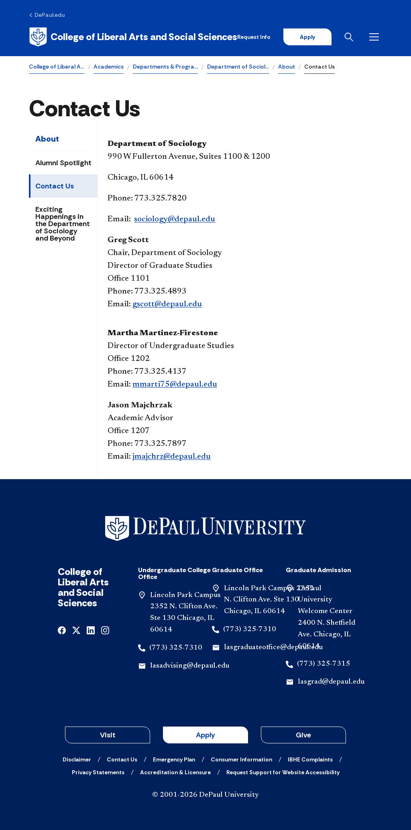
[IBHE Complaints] (310, 759)
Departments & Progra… (165, 66)
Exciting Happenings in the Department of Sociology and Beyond (62, 223)
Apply (307, 36)
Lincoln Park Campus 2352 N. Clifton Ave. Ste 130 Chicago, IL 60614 (269, 600)
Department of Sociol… (238, 66)
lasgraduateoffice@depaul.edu (273, 647)
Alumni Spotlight (63, 163)
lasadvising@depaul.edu (189, 666)
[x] (76, 630)
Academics (109, 66)
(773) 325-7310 (175, 648)
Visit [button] (108, 735)
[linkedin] (91, 630)
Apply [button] (205, 735)
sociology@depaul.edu (174, 219)
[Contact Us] (122, 759)
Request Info (254, 36)
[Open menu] (375, 36)
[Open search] (350, 36)
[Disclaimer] (77, 759)
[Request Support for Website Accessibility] (283, 772)
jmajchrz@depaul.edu (171, 457)
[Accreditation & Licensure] (175, 772)
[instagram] (105, 630)
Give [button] (303, 735)
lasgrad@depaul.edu (331, 682)
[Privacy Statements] (98, 772)
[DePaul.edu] (47, 14)
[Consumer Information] (241, 759)
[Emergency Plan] (174, 759)
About (286, 66)
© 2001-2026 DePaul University (205, 795)
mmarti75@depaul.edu (174, 385)
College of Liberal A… (56, 66)
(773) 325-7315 (323, 664)
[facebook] (62, 630)
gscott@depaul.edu (167, 304)
